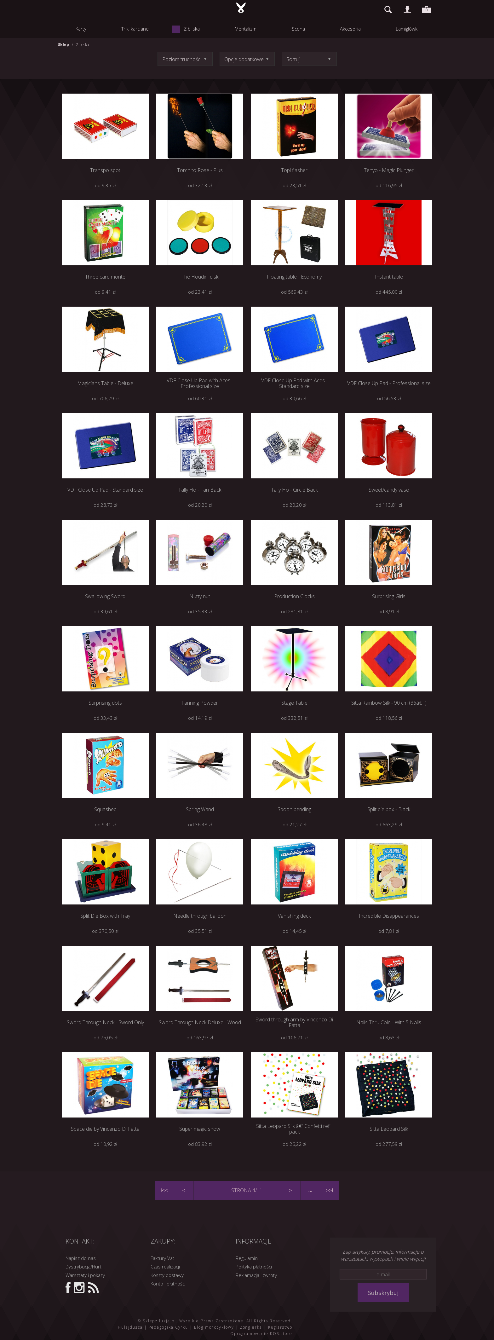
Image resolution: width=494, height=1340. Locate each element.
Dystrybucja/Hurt (83, 1266)
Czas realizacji (165, 1266)
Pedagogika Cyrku (168, 1327)
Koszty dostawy (167, 1275)
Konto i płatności (168, 1283)
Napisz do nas (81, 1258)
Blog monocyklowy (214, 1327)
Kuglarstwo (280, 1327)
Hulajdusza (130, 1327)
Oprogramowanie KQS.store (261, 1333)
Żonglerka (251, 1327)
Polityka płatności (254, 1266)
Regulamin (247, 1258)
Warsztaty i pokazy (85, 1275)
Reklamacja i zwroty (256, 1275)
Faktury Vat (162, 1258)
